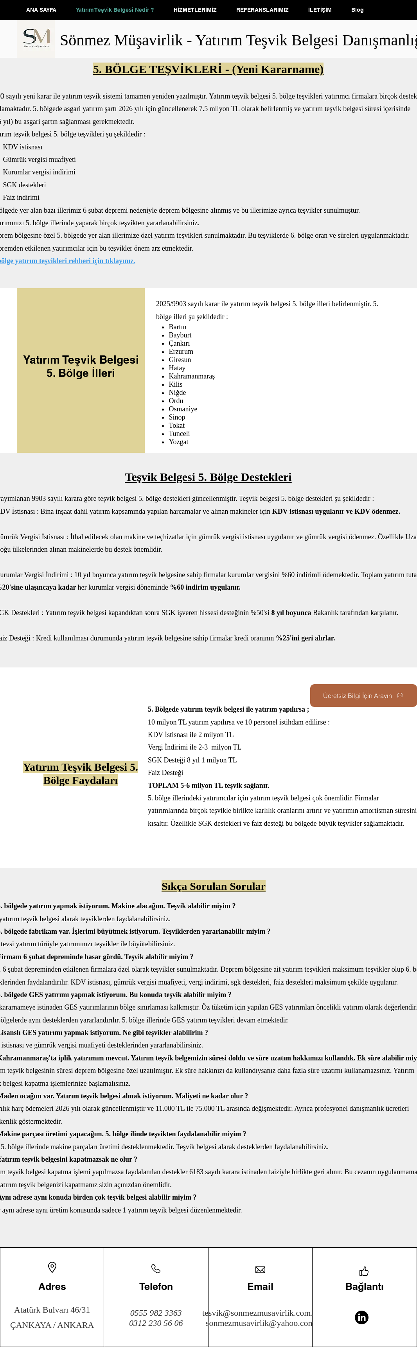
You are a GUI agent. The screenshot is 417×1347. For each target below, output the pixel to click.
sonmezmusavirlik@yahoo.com (260, 1323)
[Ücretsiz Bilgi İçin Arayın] (363, 695)
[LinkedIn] (361, 1317)
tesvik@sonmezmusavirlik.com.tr (260, 1313)
